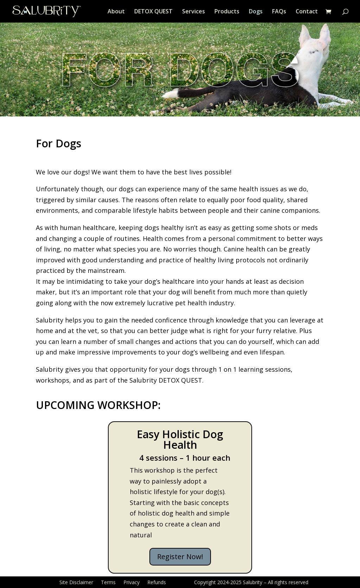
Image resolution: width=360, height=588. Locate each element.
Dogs (256, 12)
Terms (108, 582)
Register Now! (180, 556)
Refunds (156, 582)
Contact (307, 12)
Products (226, 12)
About (116, 12)
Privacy (131, 582)
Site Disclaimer (76, 582)
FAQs (279, 12)
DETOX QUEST (153, 12)
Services (193, 12)
